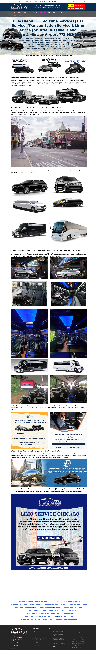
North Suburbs (43, 614)
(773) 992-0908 (15, 641)
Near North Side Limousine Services (34, 619)
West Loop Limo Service (24, 607)
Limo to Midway (74, 601)
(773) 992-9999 (26, 1)
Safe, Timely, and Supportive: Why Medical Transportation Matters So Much (58, 640)
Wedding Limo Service (19, 604)
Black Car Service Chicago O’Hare (78, 640)
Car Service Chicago (30, 610)
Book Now (70, 5)
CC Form (69, 12)
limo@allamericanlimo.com (39, 1)
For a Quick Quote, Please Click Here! (76, 8)
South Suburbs (68, 614)
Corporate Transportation (44, 601)
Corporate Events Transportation (40, 645)
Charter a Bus (71, 610)
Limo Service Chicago (76, 632)
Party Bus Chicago (36, 604)
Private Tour (64, 604)
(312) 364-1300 (14, 642)
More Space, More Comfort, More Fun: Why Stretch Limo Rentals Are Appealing (58, 633)
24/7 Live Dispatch (53, 1)
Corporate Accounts (19, 15)
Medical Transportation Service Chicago (78, 648)
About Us (36, 631)
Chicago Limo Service (26, 601)
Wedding (71, 84)
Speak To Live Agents (79, 5)
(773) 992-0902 (15, 1)
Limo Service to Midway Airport (78, 643)
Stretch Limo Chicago (78, 604)
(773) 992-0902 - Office (16, 637)
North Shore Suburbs (33, 616)
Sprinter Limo (59, 610)
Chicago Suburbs (30, 614)
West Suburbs (56, 614)
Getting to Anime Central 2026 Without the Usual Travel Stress (59, 644)
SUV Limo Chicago (46, 610)
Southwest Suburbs (65, 616)
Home (14, 12)
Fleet (19, 12)
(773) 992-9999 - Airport (16, 639)
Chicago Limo (74, 630)
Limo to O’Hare (61, 601)
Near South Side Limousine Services (63, 619)
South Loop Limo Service (43, 607)
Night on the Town (52, 604)
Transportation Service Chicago (78, 638)
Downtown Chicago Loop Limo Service (68, 607)
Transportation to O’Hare (39, 648)
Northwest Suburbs (49, 616)
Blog (35, 637)
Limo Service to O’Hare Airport (78, 641)
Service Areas (51, 12)
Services (26, 12)
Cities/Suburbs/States (38, 640)
